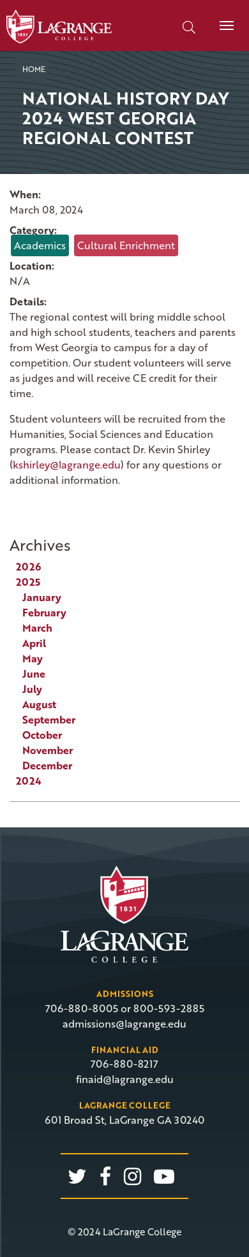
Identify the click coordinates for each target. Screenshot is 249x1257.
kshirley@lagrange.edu (67, 464)
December (47, 765)
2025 (28, 582)
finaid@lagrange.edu (125, 1079)
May (32, 658)
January (41, 597)
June (33, 673)
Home (33, 69)
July (32, 689)
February (44, 612)
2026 (28, 566)
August (39, 704)
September (48, 719)
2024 (29, 780)
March (37, 628)
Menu (222, 18)
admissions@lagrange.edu (124, 1023)
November (47, 750)
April (34, 643)
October (42, 735)
